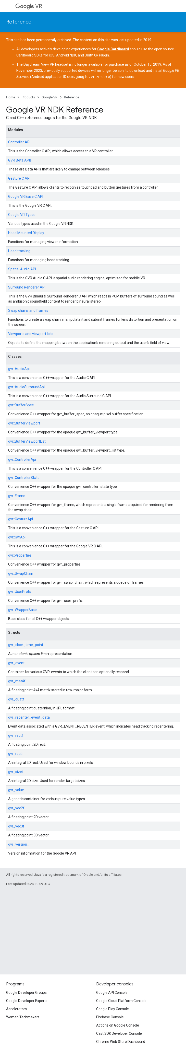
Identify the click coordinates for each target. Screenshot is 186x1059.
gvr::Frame (16, 495)
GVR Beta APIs (20, 160)
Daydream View (36, 64)
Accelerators (16, 1009)
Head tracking (19, 251)
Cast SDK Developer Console (119, 1033)
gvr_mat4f (17, 681)
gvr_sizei (15, 771)
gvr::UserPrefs (19, 591)
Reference (18, 22)
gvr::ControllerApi (22, 459)
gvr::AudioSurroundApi (26, 387)
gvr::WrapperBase (22, 609)
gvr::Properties (20, 555)
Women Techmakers (23, 1017)
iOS (52, 55)
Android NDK (66, 55)
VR (28, 6)
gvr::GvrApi (17, 537)
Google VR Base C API (25, 196)
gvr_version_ (18, 844)
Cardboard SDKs (29, 55)
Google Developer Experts (26, 1001)
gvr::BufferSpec (21, 405)
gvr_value (16, 790)
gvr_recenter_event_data (29, 717)
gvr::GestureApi (20, 519)
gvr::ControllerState (24, 477)
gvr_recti (15, 753)
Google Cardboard (113, 49)
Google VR (49, 97)
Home (10, 97)
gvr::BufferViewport (24, 423)
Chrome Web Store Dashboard (120, 1042)
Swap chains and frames (28, 310)
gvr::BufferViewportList (27, 441)
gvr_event (16, 663)
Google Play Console (112, 1009)
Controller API (19, 142)
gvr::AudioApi (19, 368)
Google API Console (112, 993)
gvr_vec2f (16, 808)
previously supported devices (67, 70)
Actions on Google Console (117, 1025)
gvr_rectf (15, 735)
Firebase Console (110, 1017)
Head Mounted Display (26, 233)
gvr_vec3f (16, 826)
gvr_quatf (16, 699)
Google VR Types (21, 214)
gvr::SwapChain (20, 573)
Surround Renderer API (26, 287)
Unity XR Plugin (97, 55)
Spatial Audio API (22, 269)
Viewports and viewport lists (30, 333)
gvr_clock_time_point (25, 644)
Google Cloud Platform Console (121, 1001)
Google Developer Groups (26, 993)
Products (28, 97)
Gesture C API (19, 178)
